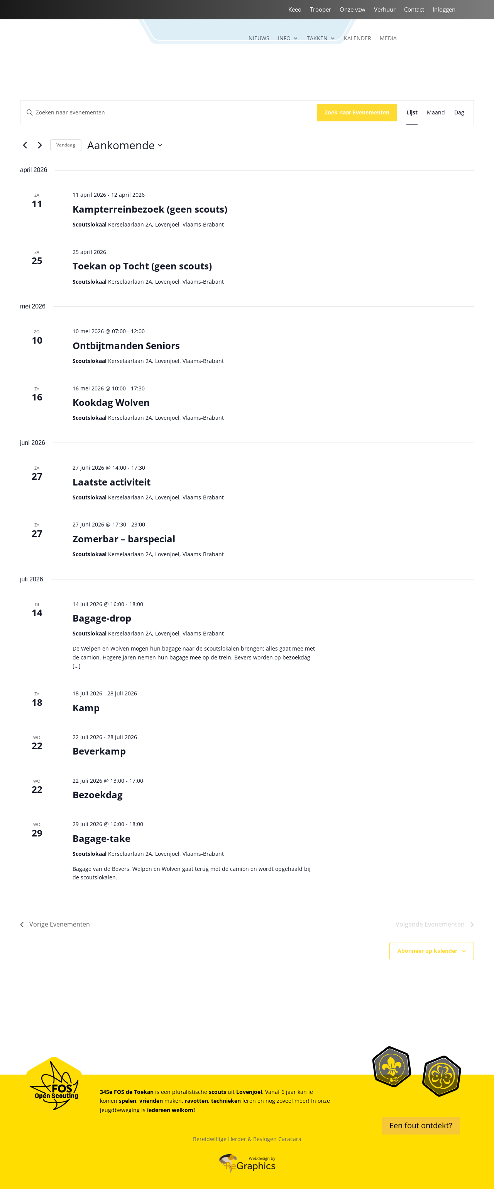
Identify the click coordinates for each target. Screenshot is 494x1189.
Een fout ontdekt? (420, 1125)
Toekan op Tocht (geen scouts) (142, 265)
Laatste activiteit (112, 481)
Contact (414, 10)
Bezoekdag (98, 794)
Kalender (357, 39)
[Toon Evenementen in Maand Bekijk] (436, 113)
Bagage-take (101, 838)
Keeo (294, 10)
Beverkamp (99, 750)
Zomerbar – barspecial (124, 538)
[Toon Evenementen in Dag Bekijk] (459, 113)
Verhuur (385, 10)
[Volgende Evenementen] (39, 145)
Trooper (320, 10)
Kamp (86, 707)
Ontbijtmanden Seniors (126, 345)
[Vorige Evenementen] (24, 145)
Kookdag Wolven (111, 402)
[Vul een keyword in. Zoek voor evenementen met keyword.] (168, 113)
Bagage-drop (102, 618)
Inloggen (444, 10)
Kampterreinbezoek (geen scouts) (150, 209)
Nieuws (259, 39)
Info (284, 39)
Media (388, 39)
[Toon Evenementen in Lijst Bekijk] (412, 113)
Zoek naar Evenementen (357, 112)
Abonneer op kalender (427, 950)
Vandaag (65, 144)
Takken (317, 39)
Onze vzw (352, 10)
